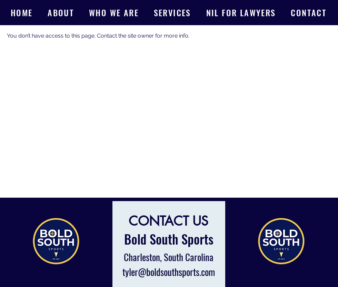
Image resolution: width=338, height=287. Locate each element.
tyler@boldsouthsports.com (168, 272)
